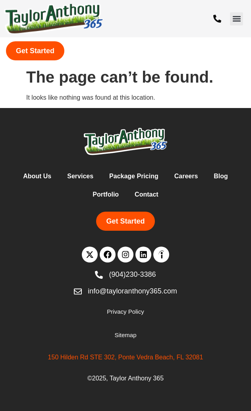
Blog (221, 176)
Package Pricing (133, 176)
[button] (236, 18)
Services (80, 176)
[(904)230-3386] (217, 19)
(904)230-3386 (132, 274)
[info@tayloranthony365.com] (78, 291)
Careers (186, 176)
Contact (146, 194)
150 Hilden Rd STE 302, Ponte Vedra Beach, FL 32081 (125, 357)
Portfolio (106, 194)
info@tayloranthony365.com (132, 291)
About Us (37, 176)
